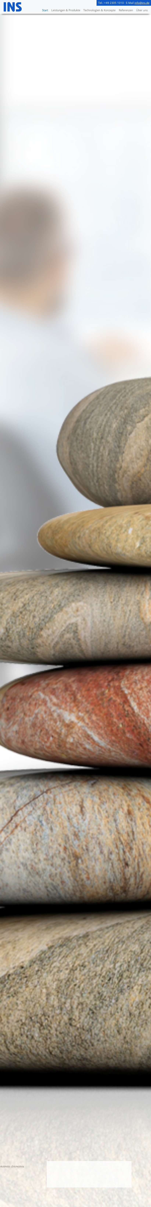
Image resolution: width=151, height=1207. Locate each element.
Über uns (142, 10)
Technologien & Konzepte (99, 10)
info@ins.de (141, 3)
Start (45, 10)
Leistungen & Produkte (65, 10)
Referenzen (126, 10)
